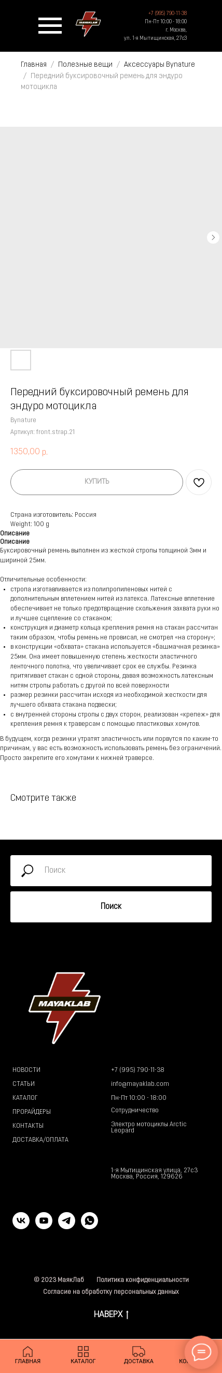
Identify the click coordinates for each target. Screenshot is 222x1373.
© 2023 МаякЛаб (59, 1280)
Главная (34, 65)
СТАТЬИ (23, 1084)
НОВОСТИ (26, 1070)
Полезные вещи (85, 65)
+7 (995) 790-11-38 (137, 1070)
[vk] (21, 1226)
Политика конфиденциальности (142, 1280)
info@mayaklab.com (140, 1084)
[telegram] (66, 1226)
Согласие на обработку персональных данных (111, 1292)
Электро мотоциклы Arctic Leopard (149, 1128)
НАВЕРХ (111, 1315)
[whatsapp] (89, 1226)
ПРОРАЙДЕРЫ (31, 1112)
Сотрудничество (135, 1111)
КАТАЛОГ (24, 1098)
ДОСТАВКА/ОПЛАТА (40, 1140)
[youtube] (43, 1226)
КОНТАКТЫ (28, 1126)
